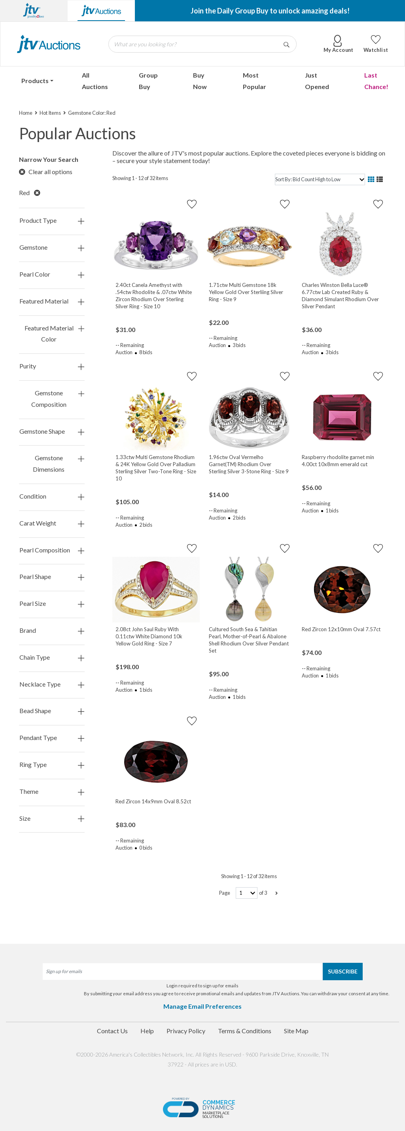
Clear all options (45, 171)
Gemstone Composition (57, 398)
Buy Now (200, 80)
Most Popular (254, 80)
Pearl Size (51, 603)
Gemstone (51, 247)
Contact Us (112, 1030)
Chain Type (51, 657)
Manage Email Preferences (202, 1006)
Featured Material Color (54, 334)
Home (25, 113)
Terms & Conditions (244, 1030)
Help (147, 1030)
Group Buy (148, 80)
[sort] (320, 179)
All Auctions (95, 80)
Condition (51, 496)
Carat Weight (51, 523)
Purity (51, 366)
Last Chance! (376, 80)
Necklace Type (51, 684)
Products (35, 80)
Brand (51, 630)
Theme (51, 791)
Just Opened (317, 80)
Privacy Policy (186, 1030)
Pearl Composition (51, 550)
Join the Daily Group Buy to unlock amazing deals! (270, 10)
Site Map (296, 1030)
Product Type (51, 220)
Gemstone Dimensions (58, 463)
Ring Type (51, 764)
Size (51, 818)
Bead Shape (51, 711)
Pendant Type (51, 738)
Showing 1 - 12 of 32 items (140, 178)
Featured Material (51, 301)
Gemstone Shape (51, 431)
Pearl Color (51, 274)
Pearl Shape (51, 577)
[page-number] (246, 893)
